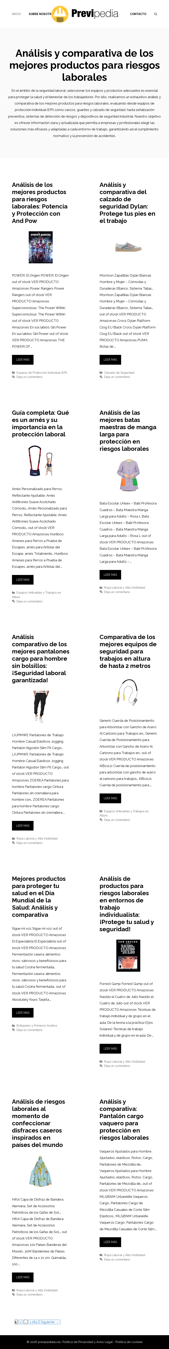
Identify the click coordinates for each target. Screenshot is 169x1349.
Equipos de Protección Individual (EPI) (42, 372)
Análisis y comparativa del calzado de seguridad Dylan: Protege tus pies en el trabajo (127, 202)
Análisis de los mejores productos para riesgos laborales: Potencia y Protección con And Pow (39, 202)
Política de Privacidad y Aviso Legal (88, 1342)
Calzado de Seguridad (119, 372)
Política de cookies (129, 1342)
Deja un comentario (29, 377)
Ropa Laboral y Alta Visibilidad (124, 587)
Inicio (16, 14)
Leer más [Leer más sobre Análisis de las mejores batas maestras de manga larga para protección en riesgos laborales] (110, 574)
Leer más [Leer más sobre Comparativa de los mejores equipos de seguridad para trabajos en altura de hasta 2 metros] (110, 798)
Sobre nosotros (42, 14)
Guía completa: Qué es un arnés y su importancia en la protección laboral (40, 423)
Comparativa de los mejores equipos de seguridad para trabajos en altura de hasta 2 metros (128, 651)
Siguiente (50, 1322)
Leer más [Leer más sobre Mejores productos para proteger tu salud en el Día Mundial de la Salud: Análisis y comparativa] (22, 1012)
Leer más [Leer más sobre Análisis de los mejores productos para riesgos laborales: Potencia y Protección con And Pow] (22, 359)
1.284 (34, 1322)
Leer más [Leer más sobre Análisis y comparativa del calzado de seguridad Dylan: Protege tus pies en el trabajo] (110, 359)
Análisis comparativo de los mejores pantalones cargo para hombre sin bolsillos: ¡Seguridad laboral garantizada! (40, 658)
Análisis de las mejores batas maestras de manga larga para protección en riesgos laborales (128, 430)
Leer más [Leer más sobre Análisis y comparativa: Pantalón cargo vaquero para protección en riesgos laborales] (110, 1242)
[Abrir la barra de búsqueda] (155, 14)
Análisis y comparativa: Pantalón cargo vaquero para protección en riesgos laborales (124, 1119)
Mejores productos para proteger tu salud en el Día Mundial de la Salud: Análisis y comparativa (39, 896)
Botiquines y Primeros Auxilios (37, 1025)
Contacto (138, 14)
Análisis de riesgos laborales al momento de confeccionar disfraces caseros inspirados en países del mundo (38, 1123)
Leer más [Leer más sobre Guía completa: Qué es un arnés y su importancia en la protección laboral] (22, 579)
